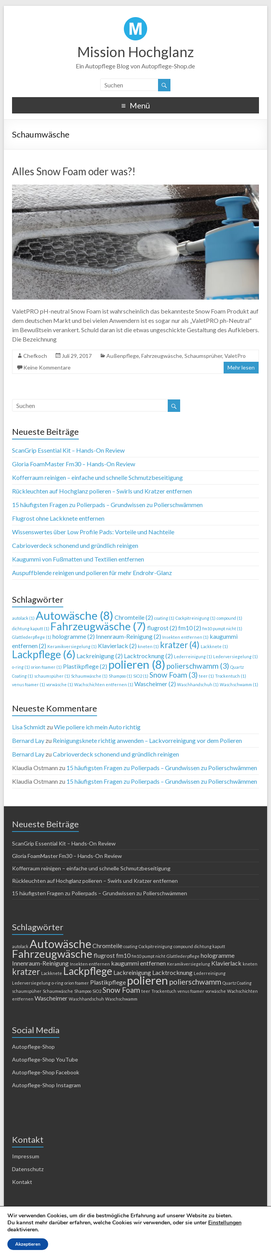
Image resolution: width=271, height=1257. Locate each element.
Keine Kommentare (47, 367)
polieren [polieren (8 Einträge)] (136, 664)
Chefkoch (35, 355)
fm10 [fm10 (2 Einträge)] (189, 627)
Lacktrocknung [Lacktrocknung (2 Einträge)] (148, 655)
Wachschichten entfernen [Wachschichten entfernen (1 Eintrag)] (103, 684)
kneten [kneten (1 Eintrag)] (148, 646)
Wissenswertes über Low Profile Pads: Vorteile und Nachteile (93, 531)
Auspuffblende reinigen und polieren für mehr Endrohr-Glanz (92, 572)
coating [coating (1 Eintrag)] (164, 618)
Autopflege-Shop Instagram (46, 1085)
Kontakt (22, 1182)
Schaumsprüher (203, 355)
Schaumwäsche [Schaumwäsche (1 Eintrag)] (89, 675)
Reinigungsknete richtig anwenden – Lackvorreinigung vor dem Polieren (147, 740)
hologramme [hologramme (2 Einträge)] (73, 636)
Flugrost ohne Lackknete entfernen (58, 518)
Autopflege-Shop (33, 1046)
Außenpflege (122, 355)
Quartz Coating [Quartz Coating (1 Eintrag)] (237, 982)
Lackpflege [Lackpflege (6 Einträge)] (43, 654)
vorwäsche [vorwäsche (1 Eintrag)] (59, 684)
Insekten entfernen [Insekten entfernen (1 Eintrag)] (185, 637)
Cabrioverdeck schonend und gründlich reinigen (75, 545)
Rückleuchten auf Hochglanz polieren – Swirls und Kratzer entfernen (102, 491)
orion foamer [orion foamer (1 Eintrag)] (46, 666)
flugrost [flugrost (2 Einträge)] (162, 627)
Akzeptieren (27, 1244)
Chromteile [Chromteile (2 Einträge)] (134, 617)
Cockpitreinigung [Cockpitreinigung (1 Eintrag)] (195, 618)
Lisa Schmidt (28, 726)
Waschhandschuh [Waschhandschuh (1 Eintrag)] (198, 684)
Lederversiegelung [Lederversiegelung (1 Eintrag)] (235, 656)
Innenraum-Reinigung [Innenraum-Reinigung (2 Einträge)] (128, 636)
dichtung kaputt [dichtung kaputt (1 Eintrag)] (30, 628)
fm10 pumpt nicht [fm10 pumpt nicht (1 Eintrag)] (222, 628)
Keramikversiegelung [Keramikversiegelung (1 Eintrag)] (72, 646)
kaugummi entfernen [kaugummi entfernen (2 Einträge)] (138, 963)
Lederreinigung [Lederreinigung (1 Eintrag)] (193, 656)
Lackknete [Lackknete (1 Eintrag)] (214, 646)
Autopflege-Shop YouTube (45, 1059)
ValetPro (235, 355)
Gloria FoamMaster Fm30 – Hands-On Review (73, 463)
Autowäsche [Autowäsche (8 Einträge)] (74, 615)
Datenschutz (27, 1169)
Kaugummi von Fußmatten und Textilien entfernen (78, 559)
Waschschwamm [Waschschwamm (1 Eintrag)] (239, 684)
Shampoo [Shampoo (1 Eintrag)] (120, 675)
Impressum (25, 1156)
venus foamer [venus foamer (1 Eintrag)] (28, 684)
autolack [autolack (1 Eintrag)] (23, 618)
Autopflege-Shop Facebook (45, 1072)
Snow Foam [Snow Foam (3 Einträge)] (173, 674)
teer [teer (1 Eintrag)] (206, 675)
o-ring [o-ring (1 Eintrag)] (21, 666)
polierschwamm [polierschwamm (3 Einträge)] (198, 665)
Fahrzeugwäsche (161, 355)
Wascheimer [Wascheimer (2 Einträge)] (155, 683)
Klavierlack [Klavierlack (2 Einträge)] (117, 645)
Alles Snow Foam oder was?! (74, 171)
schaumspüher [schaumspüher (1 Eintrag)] (52, 675)
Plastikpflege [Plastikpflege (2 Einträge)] (85, 666)
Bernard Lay (28, 740)
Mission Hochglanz (135, 51)
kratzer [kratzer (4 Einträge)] (180, 645)
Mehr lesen (241, 367)
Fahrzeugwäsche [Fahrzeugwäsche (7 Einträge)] (98, 626)
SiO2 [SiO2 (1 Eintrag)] (140, 675)
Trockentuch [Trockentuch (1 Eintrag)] (230, 675)
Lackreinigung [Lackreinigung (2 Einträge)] (99, 655)
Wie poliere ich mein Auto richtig (97, 726)
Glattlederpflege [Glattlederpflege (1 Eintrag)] (31, 637)
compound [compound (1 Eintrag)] (229, 618)
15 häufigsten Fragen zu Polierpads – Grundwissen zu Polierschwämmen (107, 504)
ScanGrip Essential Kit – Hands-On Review (68, 450)
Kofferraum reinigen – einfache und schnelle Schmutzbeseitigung (97, 477)
